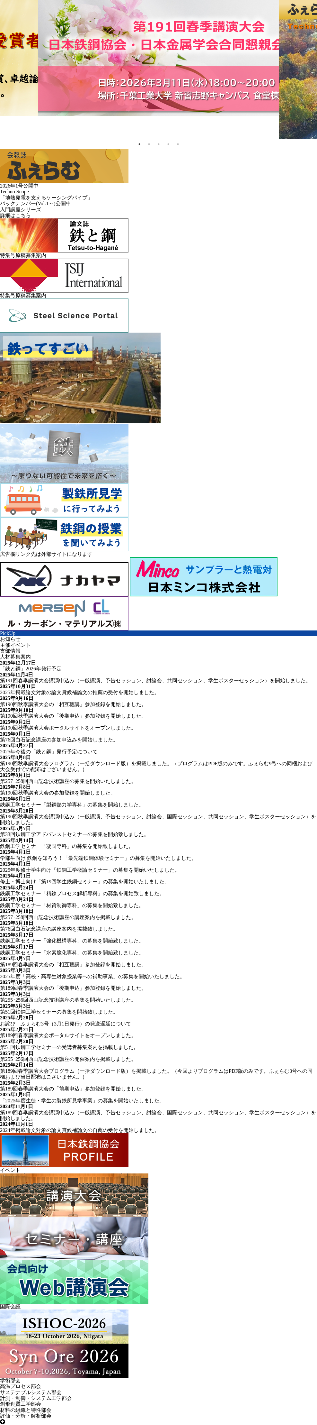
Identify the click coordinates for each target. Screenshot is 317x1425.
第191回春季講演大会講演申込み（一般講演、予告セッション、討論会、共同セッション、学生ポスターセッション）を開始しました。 (155, 680)
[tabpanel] (158, 58)
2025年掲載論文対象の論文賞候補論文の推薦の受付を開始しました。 (79, 692)
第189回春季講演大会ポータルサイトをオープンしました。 (68, 1035)
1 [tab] (139, 144)
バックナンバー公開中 (35, 203)
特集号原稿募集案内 (23, 255)
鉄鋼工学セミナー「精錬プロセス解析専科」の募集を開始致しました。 (82, 893)
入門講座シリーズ (20, 209)
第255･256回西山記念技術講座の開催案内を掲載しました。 (68, 1059)
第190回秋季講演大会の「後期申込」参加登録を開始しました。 (73, 716)
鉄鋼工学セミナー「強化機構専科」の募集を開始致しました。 (72, 940)
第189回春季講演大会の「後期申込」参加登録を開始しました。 (73, 988)
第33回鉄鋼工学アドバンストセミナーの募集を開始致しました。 (74, 834)
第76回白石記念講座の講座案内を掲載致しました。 (59, 929)
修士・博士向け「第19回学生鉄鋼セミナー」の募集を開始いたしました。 (85, 881)
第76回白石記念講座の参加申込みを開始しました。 (59, 739)
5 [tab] (178, 144)
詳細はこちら (15, 215)
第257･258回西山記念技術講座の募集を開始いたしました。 (68, 781)
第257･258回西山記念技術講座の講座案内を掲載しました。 (68, 917)
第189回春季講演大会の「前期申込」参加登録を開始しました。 (73, 1088)
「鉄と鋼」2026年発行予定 (31, 668)
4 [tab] (168, 144)
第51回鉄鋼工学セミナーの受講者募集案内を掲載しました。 (69, 1047)
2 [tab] (149, 144)
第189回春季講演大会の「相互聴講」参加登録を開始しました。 (73, 964)
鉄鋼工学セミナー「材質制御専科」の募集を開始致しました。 (72, 905)
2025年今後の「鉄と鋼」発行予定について (49, 751)
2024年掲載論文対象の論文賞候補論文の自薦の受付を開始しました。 (79, 1130)
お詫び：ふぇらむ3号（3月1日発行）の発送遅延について (65, 1023)
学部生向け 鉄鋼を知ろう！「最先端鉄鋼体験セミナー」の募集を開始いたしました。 (98, 858)
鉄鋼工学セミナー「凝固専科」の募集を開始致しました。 (67, 846)
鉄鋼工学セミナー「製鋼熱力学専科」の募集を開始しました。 (72, 804)
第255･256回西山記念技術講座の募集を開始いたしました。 (68, 1000)
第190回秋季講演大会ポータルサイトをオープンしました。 (68, 728)
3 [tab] (158, 144)
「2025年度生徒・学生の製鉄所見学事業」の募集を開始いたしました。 (82, 1100)
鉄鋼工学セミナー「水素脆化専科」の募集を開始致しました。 (72, 952)
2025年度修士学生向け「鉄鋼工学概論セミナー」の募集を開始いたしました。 (90, 870)
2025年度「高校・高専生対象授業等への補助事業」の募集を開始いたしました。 (92, 976)
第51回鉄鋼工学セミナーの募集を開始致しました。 (59, 1012)
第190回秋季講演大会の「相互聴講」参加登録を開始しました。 (73, 704)
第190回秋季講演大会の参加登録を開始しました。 (58, 792)
